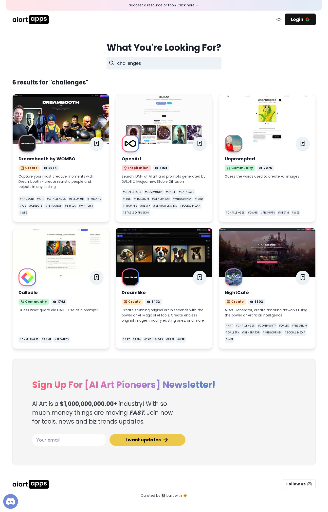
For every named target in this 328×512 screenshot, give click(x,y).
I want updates (147, 440)
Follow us (298, 484)
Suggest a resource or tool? (164, 5)
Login (300, 19)
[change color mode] (279, 19)
